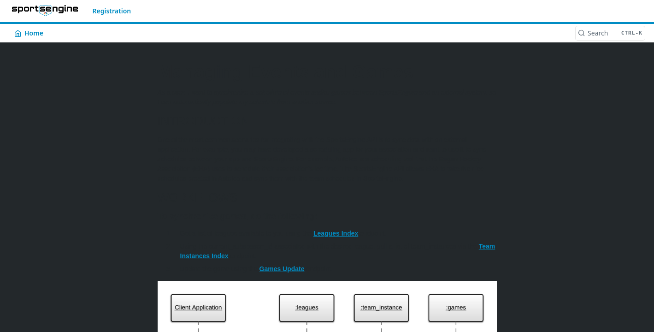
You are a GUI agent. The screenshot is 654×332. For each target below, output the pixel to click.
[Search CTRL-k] (610, 33)
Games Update (282, 269)
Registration (112, 10)
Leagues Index (335, 233)
